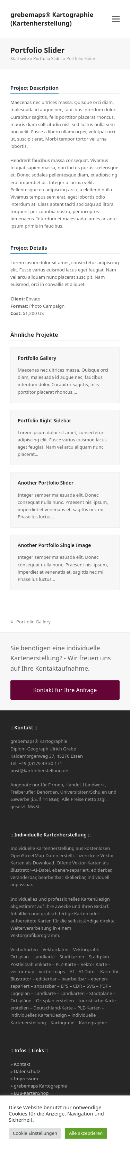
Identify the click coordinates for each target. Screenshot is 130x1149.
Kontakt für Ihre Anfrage (65, 690)
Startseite (19, 58)
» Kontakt (20, 1064)
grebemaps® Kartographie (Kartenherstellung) (51, 18)
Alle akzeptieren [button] (86, 1133)
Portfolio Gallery (37, 358)
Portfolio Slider (47, 58)
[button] (116, 19)
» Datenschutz (25, 1071)
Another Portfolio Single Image (54, 545)
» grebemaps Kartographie (38, 1086)
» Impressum (24, 1078)
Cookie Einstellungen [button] (35, 1133)
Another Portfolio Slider (45, 482)
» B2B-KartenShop (29, 1093)
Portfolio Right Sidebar (44, 420)
